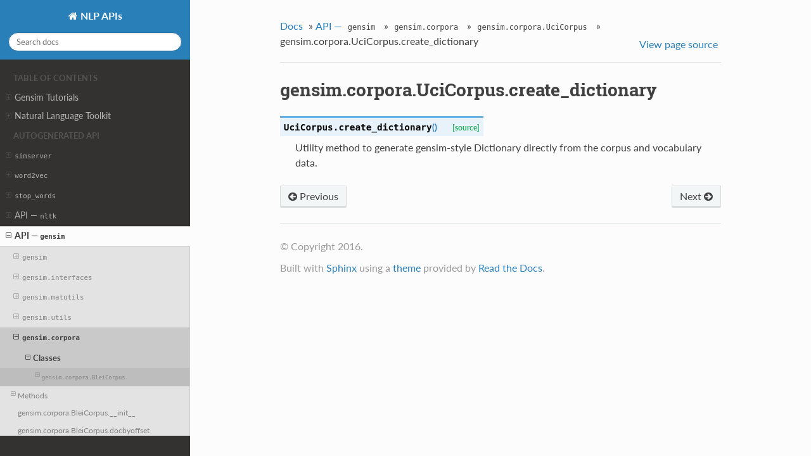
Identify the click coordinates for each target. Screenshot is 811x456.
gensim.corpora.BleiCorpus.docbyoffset (84, 430)
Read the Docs (510, 268)
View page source (678, 44)
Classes (43, 357)
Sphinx (341, 268)
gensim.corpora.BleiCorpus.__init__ (77, 412)
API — (31, 215)
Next (696, 196)
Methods (29, 395)
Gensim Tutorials (42, 97)
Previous (313, 196)
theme (407, 268)
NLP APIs (100, 16)
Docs (291, 26)
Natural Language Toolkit (58, 116)
